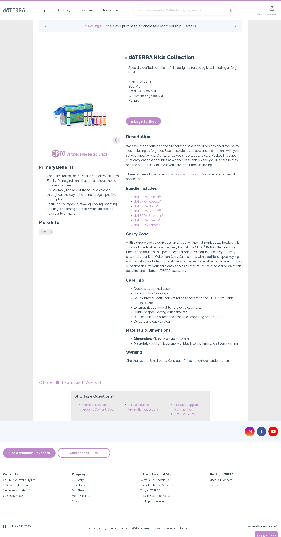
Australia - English (260, 526)
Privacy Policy (97, 528)
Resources (111, 10)
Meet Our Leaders (220, 480)
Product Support (186, 405)
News (75, 501)
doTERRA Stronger (148, 215)
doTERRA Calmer (147, 211)
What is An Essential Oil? (155, 480)
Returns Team (184, 409)
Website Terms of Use (146, 528)
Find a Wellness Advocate (29, 453)
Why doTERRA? (150, 490)
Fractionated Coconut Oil (186, 174)
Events (213, 485)
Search (231, 10)
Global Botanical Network (156, 485)
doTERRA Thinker (147, 197)
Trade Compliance (176, 528)
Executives (78, 485)
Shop (42, 10)
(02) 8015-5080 (13, 495)
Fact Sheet (78, 490)
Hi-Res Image (68, 382)
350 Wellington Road (16, 485)
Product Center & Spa (98, 409)
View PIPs (46, 231)
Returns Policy (184, 414)
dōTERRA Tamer (147, 225)
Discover (86, 10)
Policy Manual (119, 528)
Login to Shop (144, 122)
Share (45, 382)
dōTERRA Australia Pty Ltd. (19, 480)
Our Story (63, 10)
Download (91, 382)
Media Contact (81, 495)
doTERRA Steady (147, 220)
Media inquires (138, 405)
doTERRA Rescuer (148, 201)
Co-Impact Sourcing (152, 501)
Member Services (94, 405)
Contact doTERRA (84, 453)
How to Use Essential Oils (156, 495)
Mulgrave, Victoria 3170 (17, 490)
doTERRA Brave (146, 206)
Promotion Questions (143, 409)
